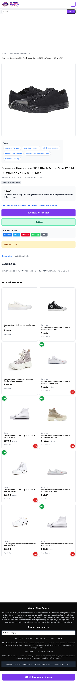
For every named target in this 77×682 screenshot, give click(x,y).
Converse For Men (12, 148)
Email (44, 235)
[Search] (34, 11)
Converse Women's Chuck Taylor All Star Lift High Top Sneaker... (19, 490)
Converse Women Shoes (18, 54)
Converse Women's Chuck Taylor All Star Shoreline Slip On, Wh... (55, 490)
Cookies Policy (41, 638)
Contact (52, 638)
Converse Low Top (12, 159)
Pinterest (25, 235)
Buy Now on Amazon (38, 212)
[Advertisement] (38, 33)
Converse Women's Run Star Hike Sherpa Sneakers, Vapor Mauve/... (18, 380)
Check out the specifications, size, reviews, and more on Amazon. (29, 205)
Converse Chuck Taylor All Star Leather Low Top (19, 326)
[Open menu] (73, 4)
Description (6, 256)
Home (3, 54)
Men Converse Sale (31, 148)
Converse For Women (13, 153)
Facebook (7, 235)
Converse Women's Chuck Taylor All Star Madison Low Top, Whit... (55, 382)
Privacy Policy (21, 638)
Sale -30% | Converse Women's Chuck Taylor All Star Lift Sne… (20, 544)
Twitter (16, 235)
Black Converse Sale (50, 148)
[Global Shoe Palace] (10, 4)
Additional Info (22, 256)
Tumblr (50, 651)
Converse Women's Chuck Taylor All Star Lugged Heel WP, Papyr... (55, 436)
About (31, 638)
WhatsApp (35, 235)
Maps (59, 638)
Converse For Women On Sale (37, 153)
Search (71, 11)
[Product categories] (38, 632)
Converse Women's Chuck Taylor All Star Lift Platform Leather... (19, 436)
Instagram (28, 651)
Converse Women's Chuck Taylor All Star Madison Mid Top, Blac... (55, 328)
